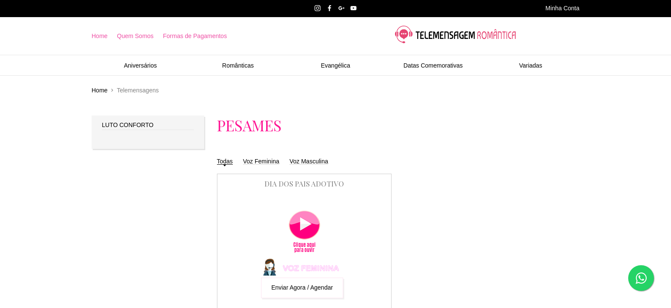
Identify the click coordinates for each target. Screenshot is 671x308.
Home (99, 36)
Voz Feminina (261, 161)
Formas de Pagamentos (195, 36)
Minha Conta (562, 8)
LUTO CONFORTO (128, 124)
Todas (225, 161)
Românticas (238, 65)
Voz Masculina (308, 161)
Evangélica (335, 65)
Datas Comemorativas (433, 65)
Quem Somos (135, 36)
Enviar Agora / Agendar (302, 287)
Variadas (530, 65)
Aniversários (140, 65)
